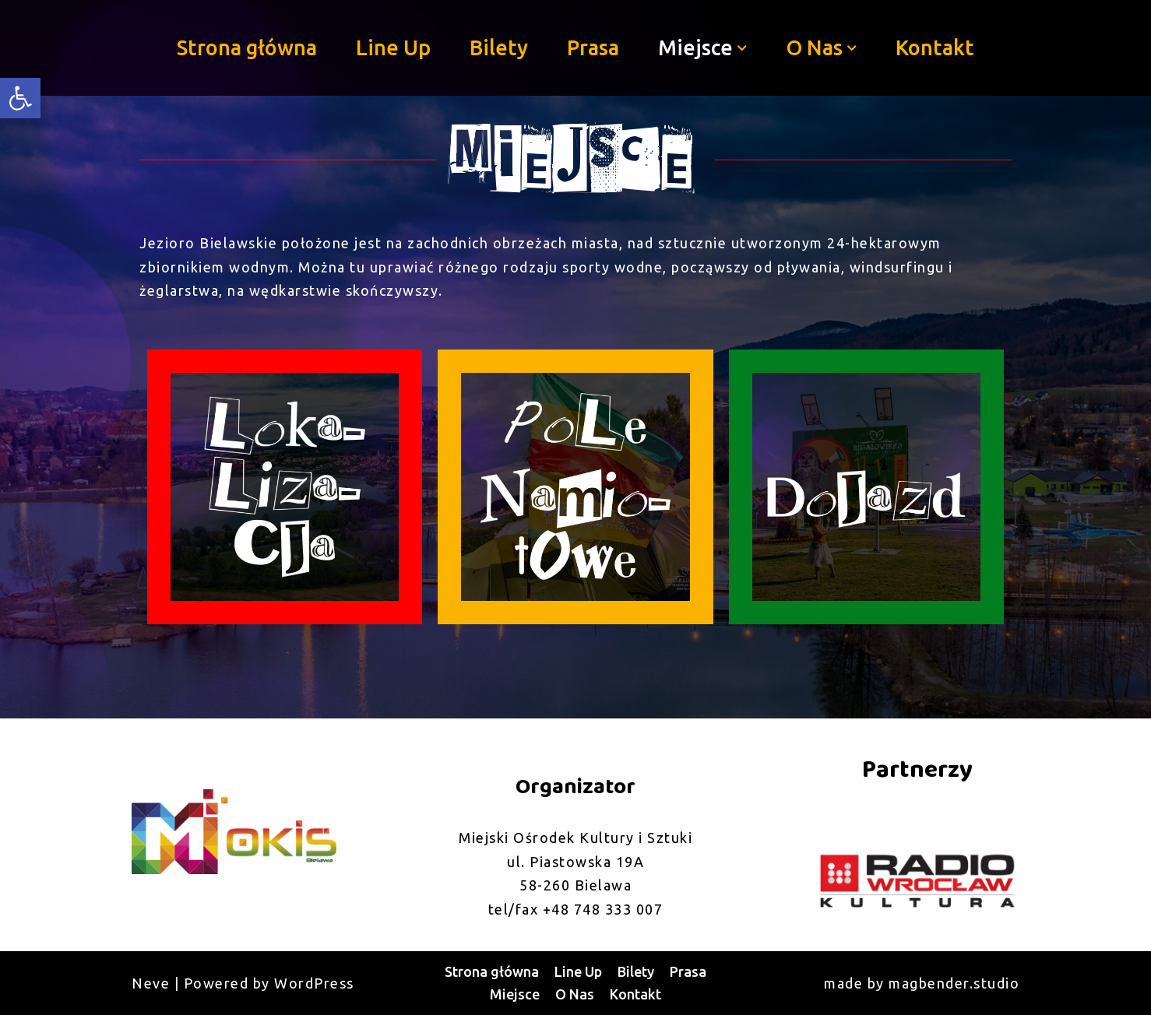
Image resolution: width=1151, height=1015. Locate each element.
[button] (742, 48)
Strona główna (247, 47)
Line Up (393, 47)
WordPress (314, 983)
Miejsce (515, 994)
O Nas (574, 994)
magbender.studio (954, 983)
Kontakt (935, 47)
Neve (151, 983)
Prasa (593, 47)
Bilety (499, 47)
